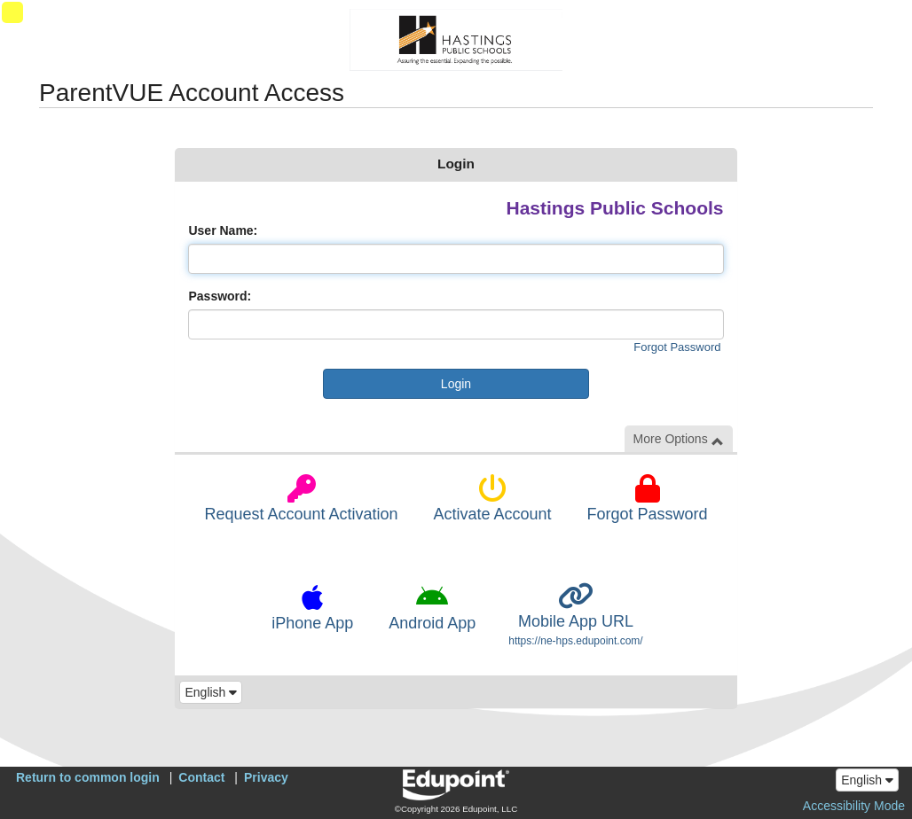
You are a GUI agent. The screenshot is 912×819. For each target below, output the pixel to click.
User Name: (222, 230)
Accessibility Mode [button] (854, 806)
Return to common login (88, 777)
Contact (201, 777)
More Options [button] (678, 439)
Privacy (266, 777)
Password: (219, 296)
